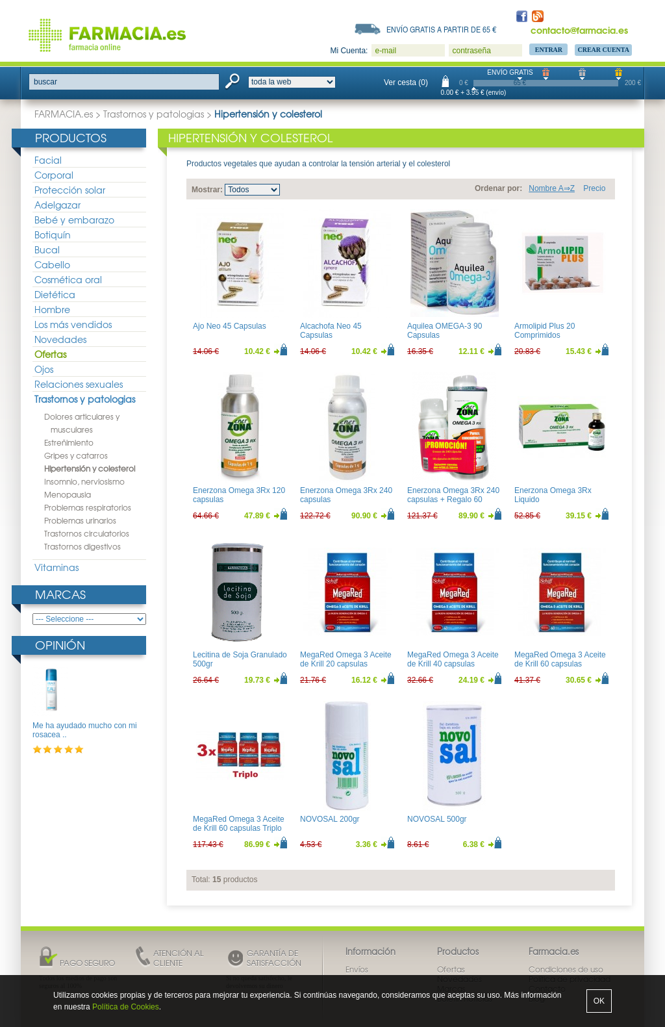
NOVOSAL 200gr (330, 819)
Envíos (356, 969)
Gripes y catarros (76, 455)
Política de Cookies (125, 1006)
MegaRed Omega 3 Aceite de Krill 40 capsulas (453, 659)
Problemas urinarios (80, 520)
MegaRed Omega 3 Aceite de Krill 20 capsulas (346, 659)
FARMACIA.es (63, 113)
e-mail (385, 50)
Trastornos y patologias (153, 113)
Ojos (43, 368)
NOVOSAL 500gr (437, 819)
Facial (48, 159)
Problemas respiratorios (87, 507)
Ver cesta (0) (406, 82)
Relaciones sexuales (78, 383)
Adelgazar (57, 204)
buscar (45, 81)
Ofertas (50, 354)
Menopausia (67, 494)
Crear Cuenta (603, 49)
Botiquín (52, 234)
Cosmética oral (68, 279)
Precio (594, 188)
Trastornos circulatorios (86, 533)
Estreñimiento (69, 442)
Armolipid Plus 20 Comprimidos (544, 331)
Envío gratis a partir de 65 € (441, 29)
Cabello (52, 264)
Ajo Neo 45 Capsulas (229, 326)
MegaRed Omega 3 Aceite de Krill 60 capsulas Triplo (238, 824)
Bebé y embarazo (74, 219)
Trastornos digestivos (82, 546)
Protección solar (69, 189)
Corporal (53, 174)
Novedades (60, 339)
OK (599, 1001)
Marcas (60, 594)
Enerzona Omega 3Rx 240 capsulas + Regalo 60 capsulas (453, 500)
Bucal (47, 249)
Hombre (52, 309)
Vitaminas (56, 567)
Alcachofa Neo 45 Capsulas (331, 331)
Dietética (54, 294)
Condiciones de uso (566, 969)
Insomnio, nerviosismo (84, 481)
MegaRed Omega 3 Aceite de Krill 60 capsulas (560, 659)
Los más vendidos (73, 324)
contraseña (471, 50)
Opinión (60, 644)
